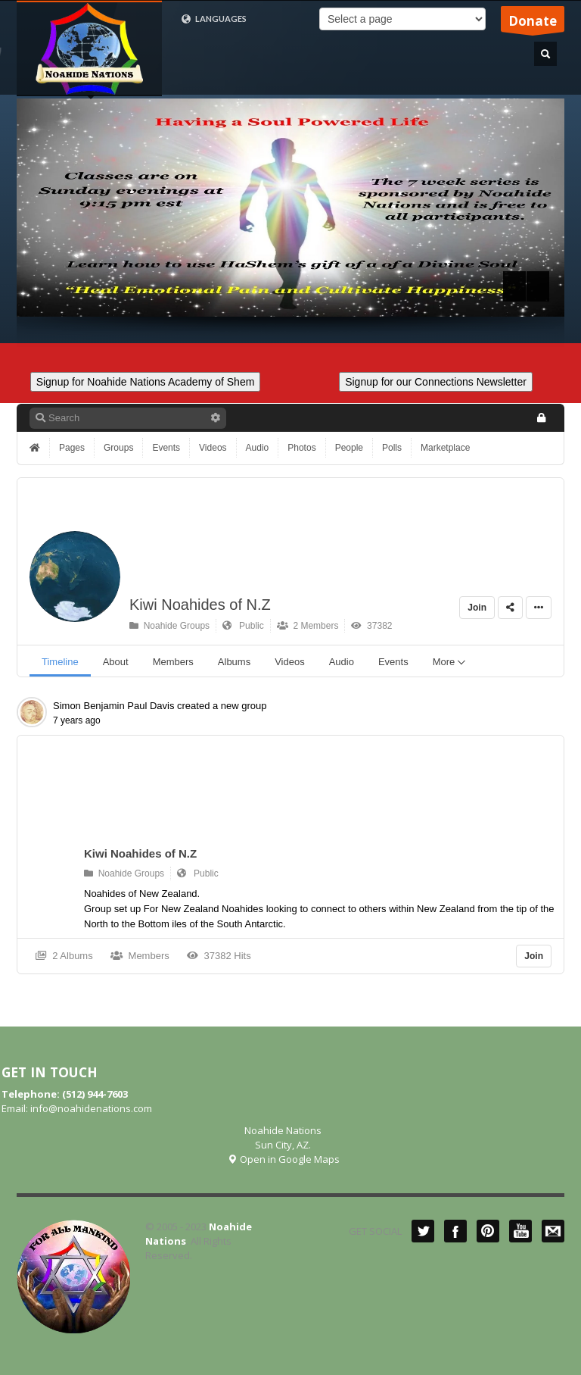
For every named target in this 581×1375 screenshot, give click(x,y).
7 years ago (77, 720)
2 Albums (64, 955)
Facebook (455, 1231)
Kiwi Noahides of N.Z (200, 604)
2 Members (308, 625)
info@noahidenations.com (91, 1108)
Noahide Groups (169, 625)
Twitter (423, 1231)
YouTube (520, 1231)
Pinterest (488, 1231)
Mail (553, 1231)
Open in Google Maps (283, 1159)
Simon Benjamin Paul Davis (113, 705)
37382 (371, 625)
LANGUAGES (214, 19)
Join (477, 607)
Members (139, 955)
